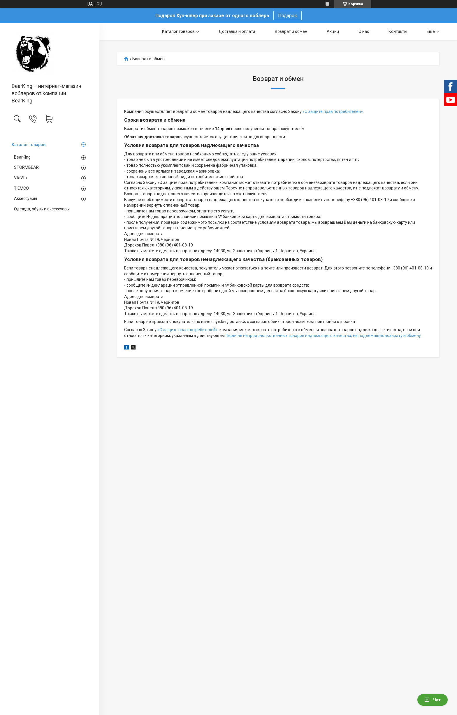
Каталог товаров (28, 144)
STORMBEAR (26, 167)
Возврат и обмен (291, 31)
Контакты (398, 31)
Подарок (287, 15)
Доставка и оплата (237, 31)
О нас (363, 31)
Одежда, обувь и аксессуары (42, 209)
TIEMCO (21, 188)
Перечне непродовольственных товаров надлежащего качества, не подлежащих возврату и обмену (323, 335)
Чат (432, 699)
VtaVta (20, 177)
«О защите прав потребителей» (333, 111)
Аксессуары (25, 198)
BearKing (22, 157)
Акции (333, 31)
